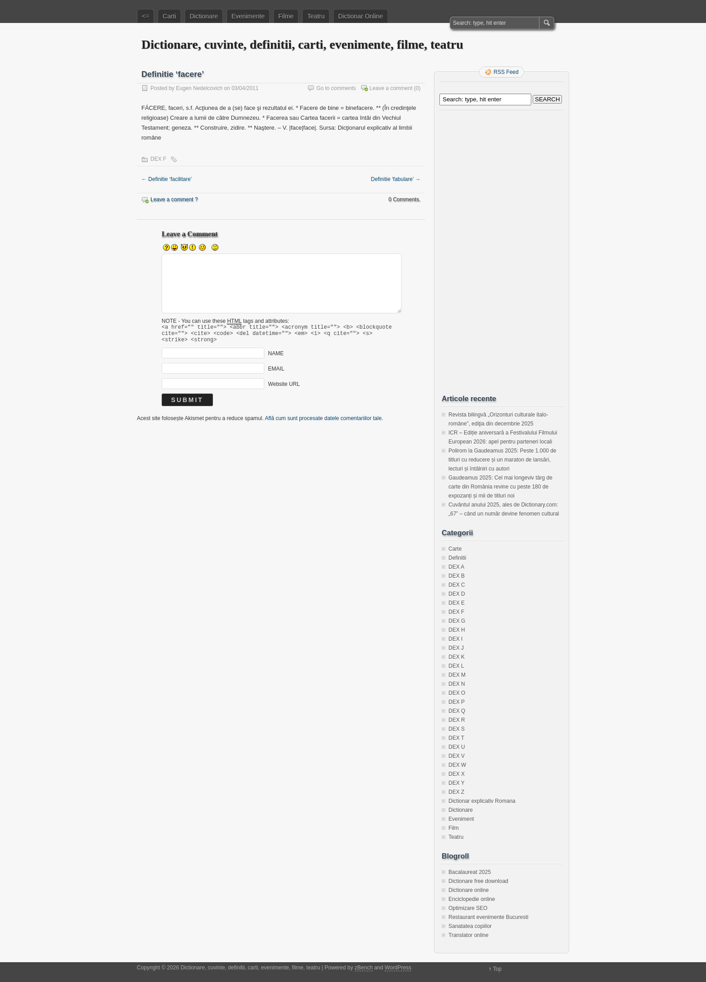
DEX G (456, 621)
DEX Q (456, 711)
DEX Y (456, 783)
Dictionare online (468, 890)
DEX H (456, 630)
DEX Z (456, 792)
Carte (455, 549)
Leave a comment (391, 88)
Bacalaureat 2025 (469, 872)
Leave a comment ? (174, 199)
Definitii (457, 558)
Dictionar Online (360, 16)
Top (497, 969)
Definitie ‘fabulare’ (396, 179)
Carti (169, 16)
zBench (364, 967)
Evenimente (248, 16)
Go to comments (336, 88)
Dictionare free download (478, 881)
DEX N (456, 684)
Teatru (316, 16)
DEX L (456, 666)
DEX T (456, 738)
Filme (286, 16)
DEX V (456, 756)
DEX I (455, 639)
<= (145, 16)
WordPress (398, 967)
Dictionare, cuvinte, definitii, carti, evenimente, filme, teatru (302, 44)
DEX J (456, 648)
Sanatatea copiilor (470, 926)
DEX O (456, 693)
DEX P (456, 702)
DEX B (456, 576)
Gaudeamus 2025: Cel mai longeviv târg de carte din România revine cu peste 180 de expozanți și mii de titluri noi (500, 487)
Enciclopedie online (471, 899)
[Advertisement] (501, 249)
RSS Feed (505, 72)
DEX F (158, 159)
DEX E (456, 603)
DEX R (456, 720)
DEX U (456, 747)
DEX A (456, 567)
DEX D (456, 594)
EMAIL (276, 373)
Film (453, 828)
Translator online (468, 935)
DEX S (456, 729)
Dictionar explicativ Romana (482, 801)
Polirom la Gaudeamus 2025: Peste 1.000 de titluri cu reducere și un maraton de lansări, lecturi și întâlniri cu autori (502, 460)
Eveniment (461, 819)
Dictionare (204, 16)
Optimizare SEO (468, 908)
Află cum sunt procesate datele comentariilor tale (323, 422)
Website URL (283, 388)
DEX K (456, 657)
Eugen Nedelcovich (199, 88)
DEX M (457, 675)
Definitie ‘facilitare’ (166, 179)
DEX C (456, 585)
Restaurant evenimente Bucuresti (488, 917)
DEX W (457, 765)
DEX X (456, 774)
